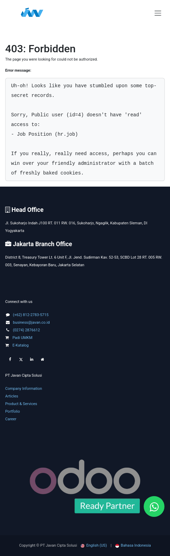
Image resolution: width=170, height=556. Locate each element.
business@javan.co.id (31, 322)
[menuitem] (94, 545)
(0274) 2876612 (26, 330)
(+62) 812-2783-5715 (30, 315)
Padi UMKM (19, 337)
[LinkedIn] (31, 360)
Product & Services (21, 404)
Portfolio (12, 411)
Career (10, 419)
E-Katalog (17, 345)
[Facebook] (10, 360)
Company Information (23, 388)
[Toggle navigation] (158, 13)
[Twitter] (21, 360)
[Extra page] (42, 360)
